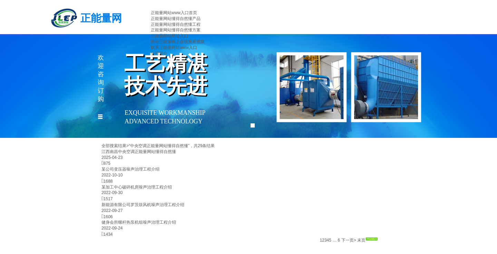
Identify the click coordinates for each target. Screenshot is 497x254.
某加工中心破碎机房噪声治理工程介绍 (136, 187)
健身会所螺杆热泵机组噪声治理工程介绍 (138, 222)
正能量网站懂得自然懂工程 (176, 24)
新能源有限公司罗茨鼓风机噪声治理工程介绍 (142, 204)
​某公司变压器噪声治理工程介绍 (130, 169)
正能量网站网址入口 (169, 35)
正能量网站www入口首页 (174, 12)
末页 (361, 240)
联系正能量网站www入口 (174, 47)
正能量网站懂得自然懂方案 (176, 30)
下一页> (348, 240)
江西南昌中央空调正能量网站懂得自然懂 (138, 151)
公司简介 (159, 53)
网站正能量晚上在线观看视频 (178, 41)
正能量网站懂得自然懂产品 (176, 18)
